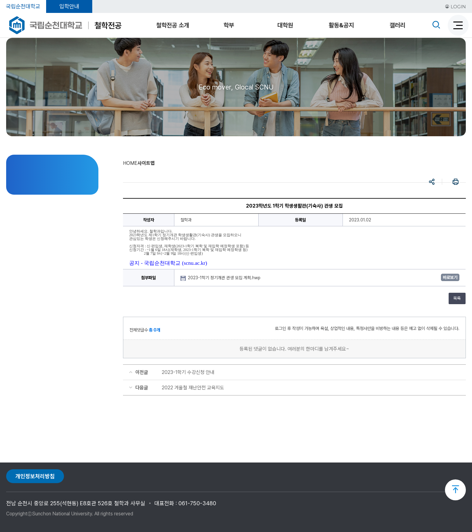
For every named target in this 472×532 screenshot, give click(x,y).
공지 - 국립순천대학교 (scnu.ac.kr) (168, 263)
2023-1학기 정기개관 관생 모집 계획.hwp (225, 277)
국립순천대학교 (23, 6)
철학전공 (107, 25)
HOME (130, 163)
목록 (457, 298)
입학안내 (69, 6)
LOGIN (455, 7)
